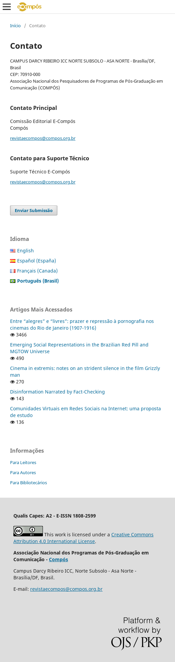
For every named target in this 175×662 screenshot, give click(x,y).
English (25, 250)
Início (15, 26)
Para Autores (23, 472)
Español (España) (36, 260)
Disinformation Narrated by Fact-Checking (57, 391)
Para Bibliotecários (28, 483)
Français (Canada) (37, 270)
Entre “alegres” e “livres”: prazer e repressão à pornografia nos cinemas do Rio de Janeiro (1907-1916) (82, 324)
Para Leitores (23, 462)
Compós (58, 559)
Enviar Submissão (34, 210)
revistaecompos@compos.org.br (42, 138)
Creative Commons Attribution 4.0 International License (83, 537)
